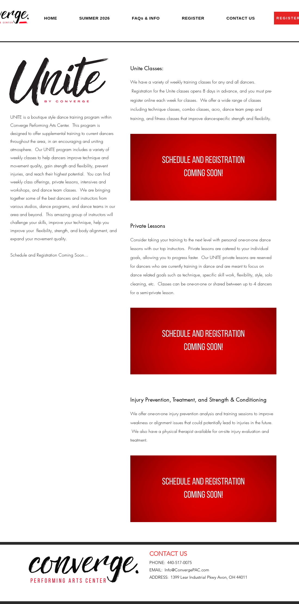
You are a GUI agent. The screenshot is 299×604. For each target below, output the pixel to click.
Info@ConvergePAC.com (187, 569)
